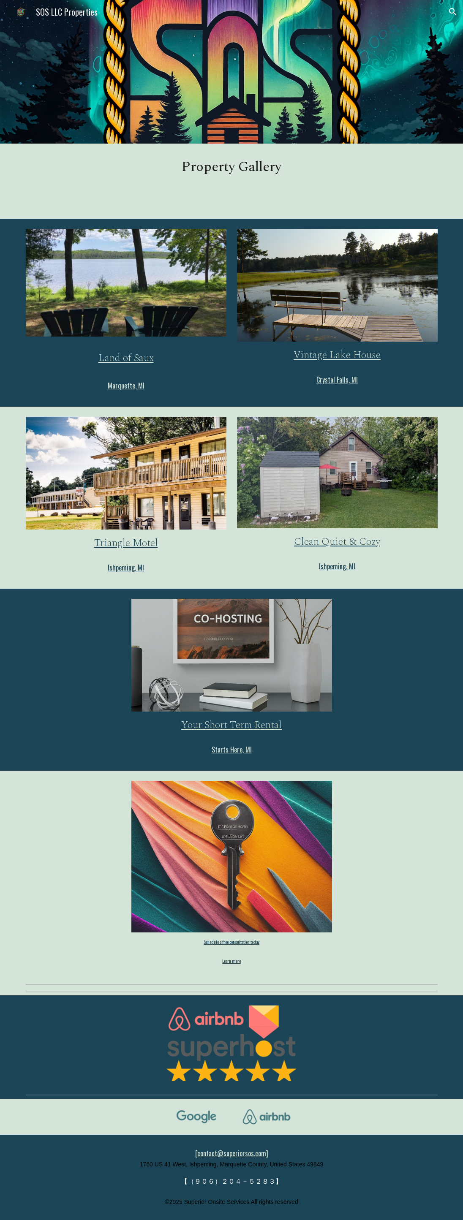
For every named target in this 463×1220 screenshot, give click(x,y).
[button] (453, 12)
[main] (232, 167)
